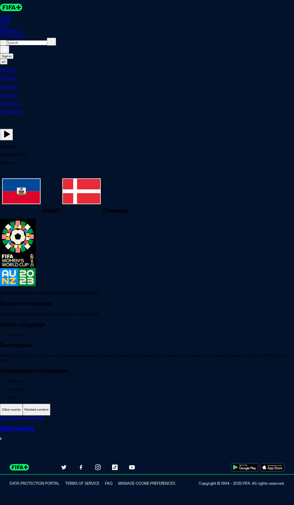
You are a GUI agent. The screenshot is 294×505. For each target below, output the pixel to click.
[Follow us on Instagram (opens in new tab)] (98, 467)
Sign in (6, 56)
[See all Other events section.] (147, 433)
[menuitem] (147, 70)
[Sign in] (4, 49)
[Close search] (3, 43)
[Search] (51, 42)
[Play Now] (6, 134)
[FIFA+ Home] (11, 7)
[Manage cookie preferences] (146, 483)
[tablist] (147, 410)
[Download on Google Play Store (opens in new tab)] (244, 467)
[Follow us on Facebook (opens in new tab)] (81, 467)
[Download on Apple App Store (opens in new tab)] (272, 467)
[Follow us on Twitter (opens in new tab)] (64, 467)
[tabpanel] (147, 431)
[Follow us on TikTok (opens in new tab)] (115, 467)
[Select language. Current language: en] (3, 61)
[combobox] (27, 42)
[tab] (11, 410)
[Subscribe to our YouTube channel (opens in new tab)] (132, 467)
